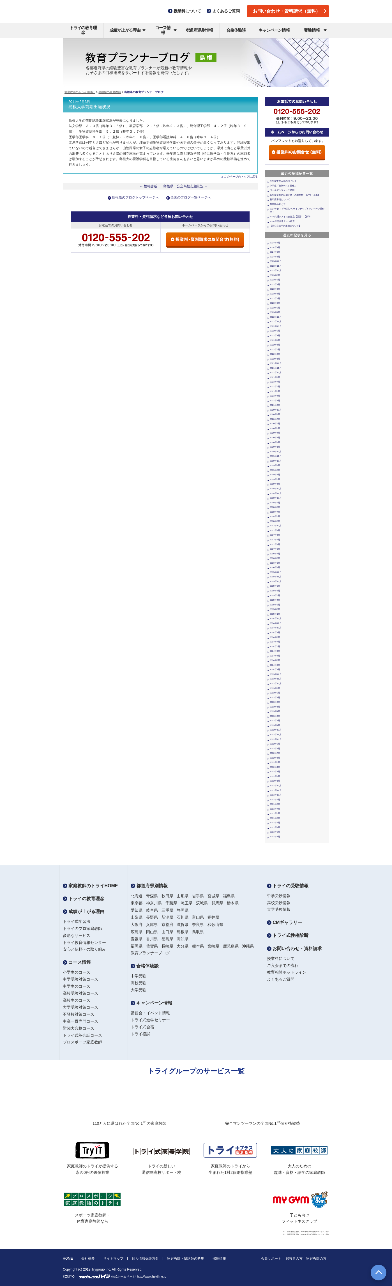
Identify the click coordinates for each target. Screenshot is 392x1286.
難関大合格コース (78, 1028)
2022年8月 (275, 335)
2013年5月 (275, 707)
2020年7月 (275, 419)
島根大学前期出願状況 (89, 107)
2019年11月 (276, 456)
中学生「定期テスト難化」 (283, 186)
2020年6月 (275, 423)
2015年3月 (275, 604)
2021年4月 (275, 396)
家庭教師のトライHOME (79, 92)
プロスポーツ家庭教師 (82, 1042)
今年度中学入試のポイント (283, 181)
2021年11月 (276, 368)
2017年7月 (275, 530)
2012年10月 (276, 739)
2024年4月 (275, 242)
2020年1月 (275, 447)
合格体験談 (236, 30)
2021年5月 (275, 391)
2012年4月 (275, 767)
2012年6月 (275, 758)
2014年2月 (275, 665)
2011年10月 (276, 795)
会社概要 (88, 1258)
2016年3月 (275, 563)
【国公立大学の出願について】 (285, 226)
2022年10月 (276, 326)
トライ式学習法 (76, 921)
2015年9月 (275, 586)
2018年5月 (275, 521)
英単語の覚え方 (277, 204)
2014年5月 (275, 651)
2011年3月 (275, 827)
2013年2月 (275, 720)
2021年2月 (275, 405)
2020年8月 (275, 414)
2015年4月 (275, 600)
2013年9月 (275, 688)
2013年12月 (276, 674)
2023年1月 (275, 312)
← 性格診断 (149, 186)
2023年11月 (276, 266)
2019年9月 (275, 465)
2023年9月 (275, 275)
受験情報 (315, 30)
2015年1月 (275, 614)
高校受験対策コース (80, 993)
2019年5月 (275, 484)
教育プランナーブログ (150, 953)
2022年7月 (275, 340)
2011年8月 (275, 804)
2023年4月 (275, 298)
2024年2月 (275, 252)
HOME (68, 1258)
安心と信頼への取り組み (84, 949)
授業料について (280, 958)
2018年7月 (275, 512)
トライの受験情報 (287, 885)
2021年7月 (275, 382)
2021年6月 (275, 386)
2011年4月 (275, 822)
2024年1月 (275, 256)
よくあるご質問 (280, 979)
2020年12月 (276, 410)
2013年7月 (275, 697)
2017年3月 (275, 549)
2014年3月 (275, 660)
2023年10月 (276, 270)
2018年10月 (276, 498)
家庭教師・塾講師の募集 (185, 1258)
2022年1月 (275, 359)
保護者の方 (294, 1258)
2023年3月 (275, 303)
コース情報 (166, 30)
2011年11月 (276, 790)
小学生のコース (76, 972)
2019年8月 (275, 470)
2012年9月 (275, 744)
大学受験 (138, 990)
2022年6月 (275, 345)
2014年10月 (276, 627)
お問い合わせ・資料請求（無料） (289, 11)
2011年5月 (275, 818)
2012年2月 (275, 776)
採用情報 (219, 1258)
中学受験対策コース (80, 979)
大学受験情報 (278, 909)
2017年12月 (276, 525)
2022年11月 (276, 321)
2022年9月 (275, 330)
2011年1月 (275, 836)
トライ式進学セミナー (150, 1020)
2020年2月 (275, 442)
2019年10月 (276, 461)
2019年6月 (275, 479)
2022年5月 (275, 349)
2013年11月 (276, 678)
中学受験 (138, 976)
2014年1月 (275, 669)
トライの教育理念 (83, 30)
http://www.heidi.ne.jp (151, 1276)
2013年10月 (276, 683)
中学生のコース (76, 986)
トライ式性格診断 (287, 935)
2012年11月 (276, 734)
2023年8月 (275, 279)
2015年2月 (275, 609)
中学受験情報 (278, 895)
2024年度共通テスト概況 (282, 221)
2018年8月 (275, 507)
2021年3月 (275, 400)
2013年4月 (275, 711)
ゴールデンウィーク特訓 (282, 190)
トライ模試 (140, 1034)
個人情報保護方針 (145, 1258)
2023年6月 (275, 289)
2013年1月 (275, 725)
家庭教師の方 (316, 1258)
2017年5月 (275, 539)
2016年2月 (275, 567)
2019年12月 (276, 451)
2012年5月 (275, 762)
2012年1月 (275, 781)
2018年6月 (275, 516)
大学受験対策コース (80, 1007)
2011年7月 (275, 809)
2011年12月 (276, 785)
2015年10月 (276, 581)
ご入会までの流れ (282, 965)
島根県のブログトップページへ (135, 197)
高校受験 (138, 983)
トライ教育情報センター (84, 942)
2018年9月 (275, 502)
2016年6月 (275, 558)
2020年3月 (275, 437)
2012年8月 (275, 748)
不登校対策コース (78, 1014)
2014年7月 (275, 641)
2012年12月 (276, 730)
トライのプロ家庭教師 (82, 928)
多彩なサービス (76, 935)
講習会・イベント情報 (150, 1013)
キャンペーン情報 (274, 30)
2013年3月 (275, 716)
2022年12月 (276, 317)
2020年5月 (275, 428)
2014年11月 (276, 623)
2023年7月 (275, 284)
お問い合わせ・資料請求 (294, 948)
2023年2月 (275, 307)
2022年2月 (275, 354)
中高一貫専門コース (80, 1021)
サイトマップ (113, 1258)
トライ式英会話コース (82, 1035)
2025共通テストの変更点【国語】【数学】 (291, 216)
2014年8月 (275, 637)
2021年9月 (275, 377)
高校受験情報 (278, 902)
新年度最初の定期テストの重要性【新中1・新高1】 (296, 195)
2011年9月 (275, 799)
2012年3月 (275, 771)
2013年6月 (275, 702)
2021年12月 (276, 363)
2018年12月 (276, 488)
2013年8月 (275, 693)
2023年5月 (275, 293)
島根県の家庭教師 (109, 92)
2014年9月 (275, 632)
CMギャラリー (284, 922)
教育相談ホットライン (286, 972)
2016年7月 (275, 553)
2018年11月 (276, 493)
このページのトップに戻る (241, 176)
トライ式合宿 (142, 1027)
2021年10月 (276, 372)
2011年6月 (275, 813)
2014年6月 (275, 646)
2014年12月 (276, 618)
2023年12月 (276, 261)
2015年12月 (276, 572)
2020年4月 (275, 433)
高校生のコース (76, 1000)
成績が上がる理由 (127, 30)
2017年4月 (275, 544)
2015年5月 (275, 595)
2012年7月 (275, 753)
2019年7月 (275, 474)
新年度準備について (280, 199)
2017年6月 (275, 535)
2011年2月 (275, 832)
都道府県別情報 (199, 30)
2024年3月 (275, 247)
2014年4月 (275, 655)
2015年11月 (276, 576)
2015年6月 (275, 590)
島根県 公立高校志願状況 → (185, 186)
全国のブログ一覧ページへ (190, 197)
